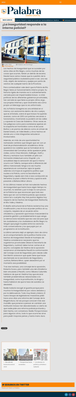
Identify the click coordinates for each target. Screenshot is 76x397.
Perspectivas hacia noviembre (25, 363)
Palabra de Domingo (24, 65)
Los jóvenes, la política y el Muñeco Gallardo (39, 364)
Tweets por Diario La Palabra (10, 388)
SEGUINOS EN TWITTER (15, 384)
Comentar (7, 66)
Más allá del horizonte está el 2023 (9, 364)
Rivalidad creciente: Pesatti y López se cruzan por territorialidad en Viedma (34, 20)
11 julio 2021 (6, 65)
